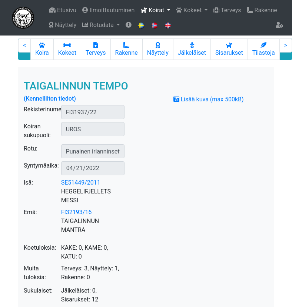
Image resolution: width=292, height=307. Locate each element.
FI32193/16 (76, 212)
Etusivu (62, 10)
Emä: (30, 212)
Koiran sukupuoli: (37, 131)
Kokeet (67, 49)
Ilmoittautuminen (108, 10)
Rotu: (30, 148)
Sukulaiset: (38, 290)
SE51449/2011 (80, 182)
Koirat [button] (153, 10)
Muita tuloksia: (35, 273)
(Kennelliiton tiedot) (50, 98)
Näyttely (62, 24)
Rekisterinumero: (46, 109)
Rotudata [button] (98, 24)
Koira (42, 49)
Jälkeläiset (192, 49)
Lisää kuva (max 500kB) (208, 99)
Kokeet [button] (189, 10)
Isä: (28, 182)
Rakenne (262, 10)
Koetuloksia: (40, 247)
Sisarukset (229, 49)
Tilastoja (263, 49)
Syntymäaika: (41, 165)
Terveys (227, 10)
